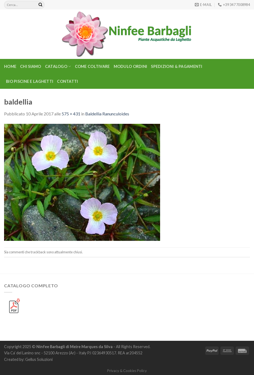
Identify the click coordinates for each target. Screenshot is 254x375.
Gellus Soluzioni (39, 359)
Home (10, 66)
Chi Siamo (30, 66)
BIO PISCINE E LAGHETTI (29, 81)
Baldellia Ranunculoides (107, 113)
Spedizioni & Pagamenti (176, 66)
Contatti (67, 81)
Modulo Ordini (130, 66)
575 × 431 (71, 113)
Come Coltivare (92, 66)
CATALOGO (58, 66)
